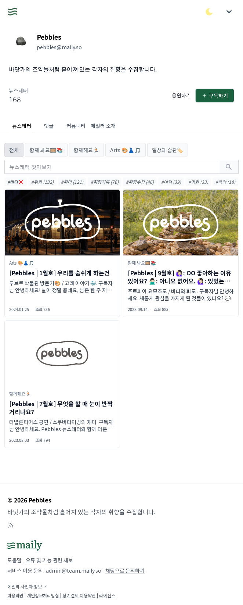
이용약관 (15, 595)
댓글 (49, 125)
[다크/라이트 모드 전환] (209, 11)
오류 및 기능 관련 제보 (49, 560)
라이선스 (107, 595)
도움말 (14, 560)
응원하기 (181, 95)
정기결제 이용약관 (79, 595)
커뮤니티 (76, 125)
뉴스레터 (21, 125)
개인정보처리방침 (43, 595)
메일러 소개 (103, 125)
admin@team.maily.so (73, 570)
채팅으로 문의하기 (125, 570)
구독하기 (215, 95)
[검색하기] (229, 167)
